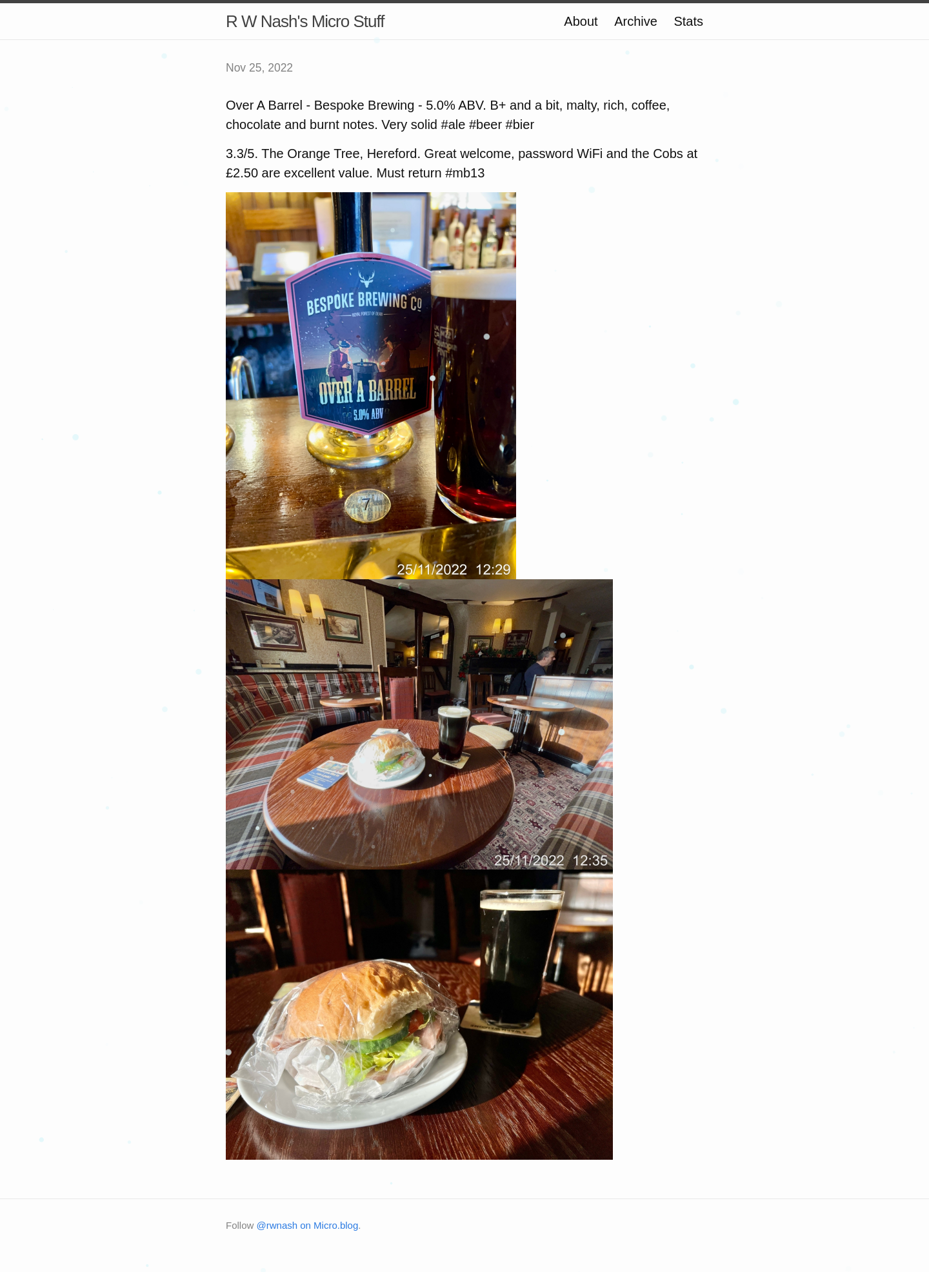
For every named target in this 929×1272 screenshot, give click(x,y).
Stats (688, 21)
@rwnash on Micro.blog (308, 1225)
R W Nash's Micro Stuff (305, 21)
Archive (635, 21)
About (580, 21)
